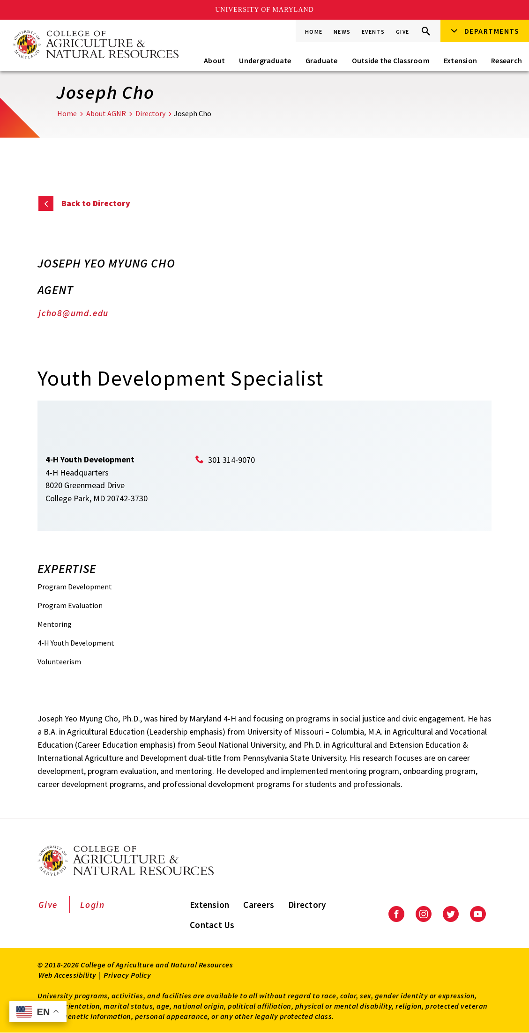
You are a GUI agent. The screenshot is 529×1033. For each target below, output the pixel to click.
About (214, 60)
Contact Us (212, 924)
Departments (492, 31)
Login (92, 904)
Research (506, 60)
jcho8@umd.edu (73, 313)
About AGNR (106, 113)
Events (373, 31)
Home (314, 31)
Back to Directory (95, 203)
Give (403, 31)
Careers (258, 904)
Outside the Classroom (391, 60)
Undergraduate (265, 60)
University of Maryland (264, 9)
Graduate (321, 60)
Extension (460, 60)
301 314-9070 (231, 459)
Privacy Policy (127, 975)
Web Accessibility (67, 975)
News (342, 31)
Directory (150, 113)
